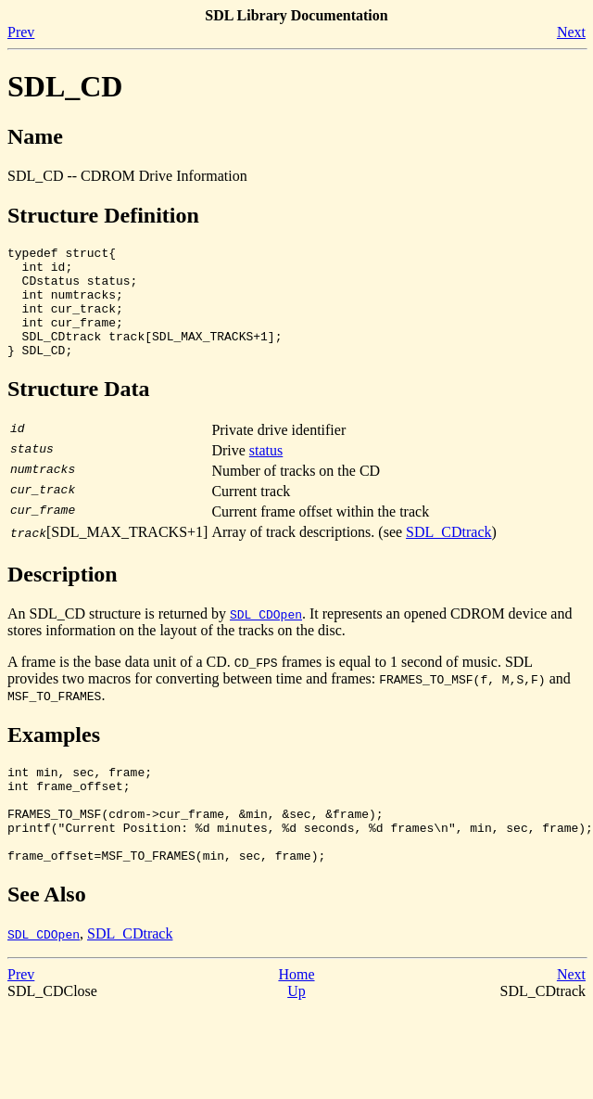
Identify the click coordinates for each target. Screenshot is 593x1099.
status (266, 472)
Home (296, 1016)
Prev (20, 32)
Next (571, 32)
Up (296, 1033)
